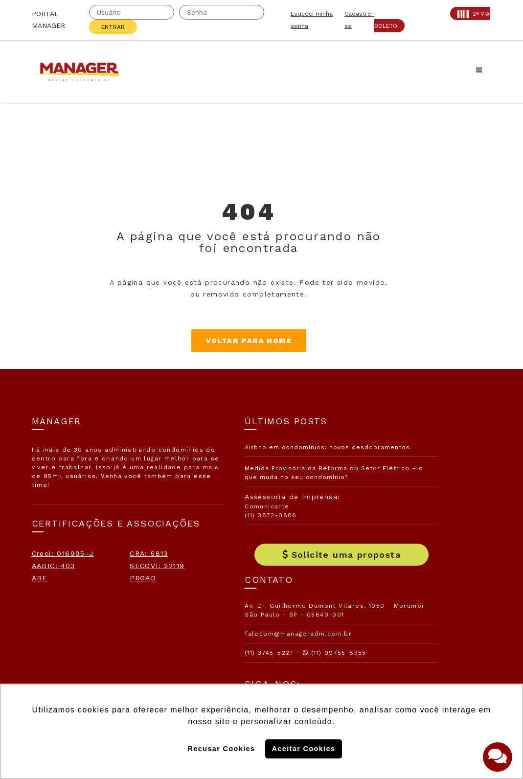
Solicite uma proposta (262, 573)
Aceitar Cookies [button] (304, 749)
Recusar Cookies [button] (221, 749)
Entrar (113, 26)
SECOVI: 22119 (59, 613)
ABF (39, 625)
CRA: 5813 (51, 588)
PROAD (45, 637)
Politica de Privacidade (396, 663)
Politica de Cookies (389, 632)
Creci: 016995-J (63, 576)
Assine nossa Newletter (403, 600)
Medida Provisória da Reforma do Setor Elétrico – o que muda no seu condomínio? (259, 486)
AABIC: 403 (53, 600)
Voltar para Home (261, 340)
